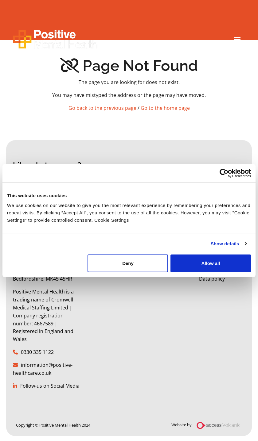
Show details (225, 243)
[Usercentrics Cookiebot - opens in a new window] (224, 173)
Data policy (212, 278)
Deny (128, 263)
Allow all (210, 263)
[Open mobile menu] (237, 40)
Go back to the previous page (102, 108)
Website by (208, 425)
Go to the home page (165, 108)
